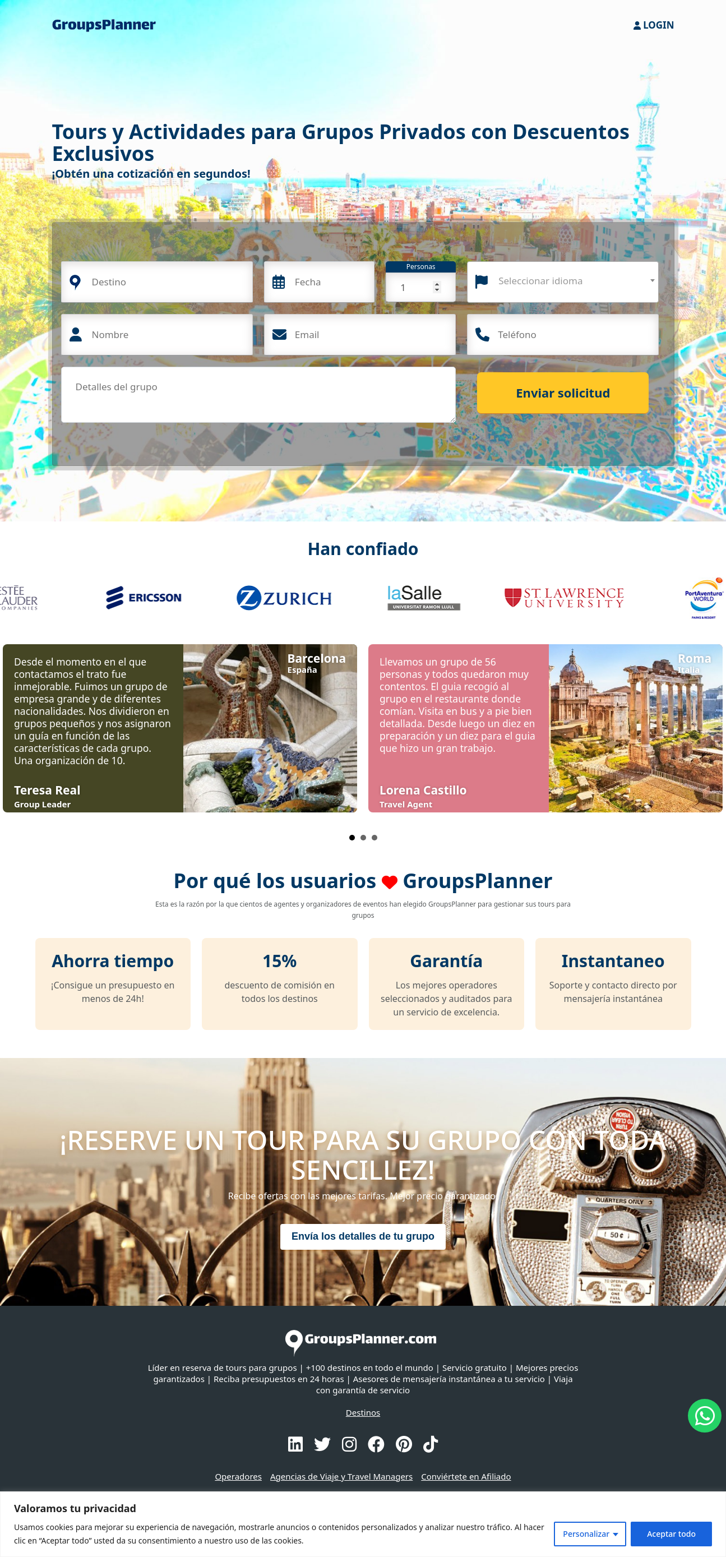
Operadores (238, 1476)
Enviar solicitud (563, 392)
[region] (363, 1524)
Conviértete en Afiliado (466, 1476)
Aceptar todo (671, 1533)
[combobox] (563, 282)
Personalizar (586, 1533)
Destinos (363, 1412)
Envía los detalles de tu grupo (363, 1236)
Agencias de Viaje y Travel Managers (341, 1476)
